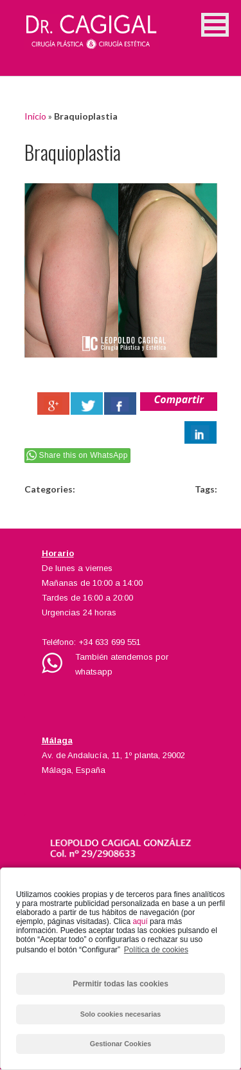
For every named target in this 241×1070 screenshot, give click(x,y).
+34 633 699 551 (109, 642)
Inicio (35, 116)
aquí (139, 921)
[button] (215, 25)
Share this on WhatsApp (83, 455)
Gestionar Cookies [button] (120, 1043)
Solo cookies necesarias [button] (120, 1014)
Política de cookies (156, 949)
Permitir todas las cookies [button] (120, 983)
